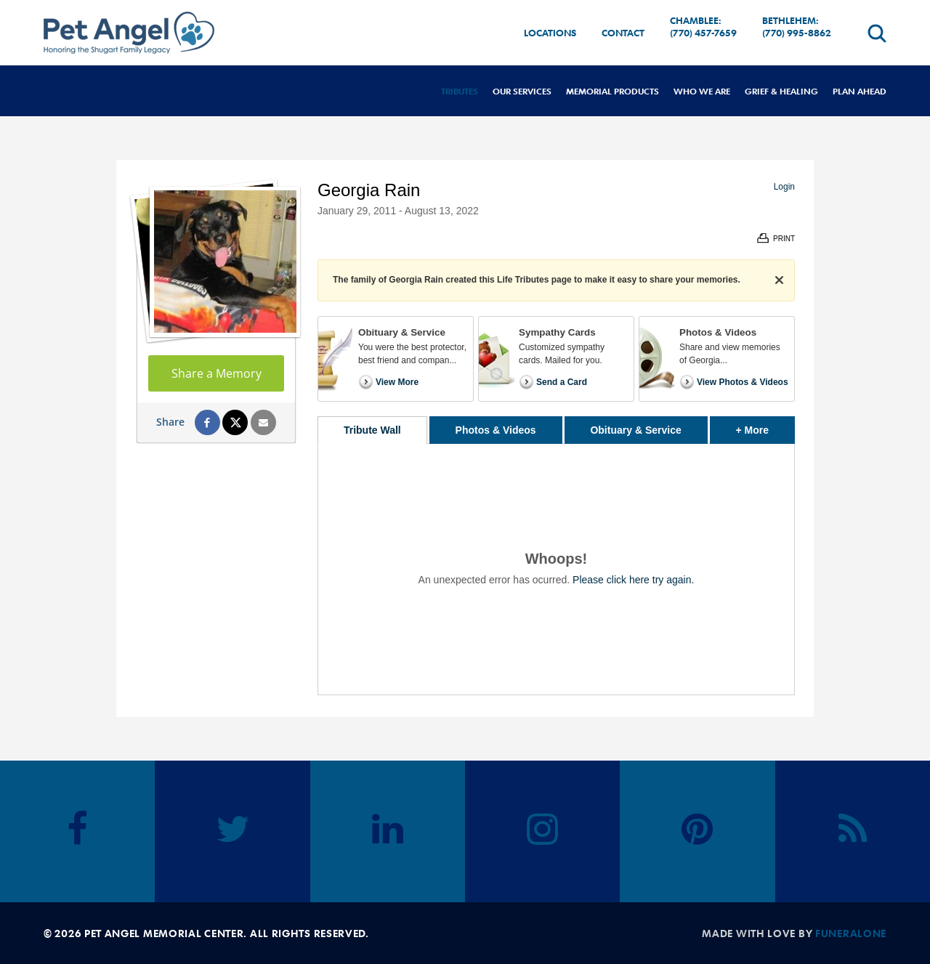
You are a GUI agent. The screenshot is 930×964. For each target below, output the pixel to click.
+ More (765, 426)
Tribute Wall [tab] (372, 430)
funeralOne (850, 933)
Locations (550, 32)
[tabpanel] (556, 569)
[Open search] (877, 33)
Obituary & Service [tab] (635, 430)
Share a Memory (216, 373)
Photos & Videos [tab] (496, 430)
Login (784, 187)
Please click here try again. (633, 580)
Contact (623, 32)
